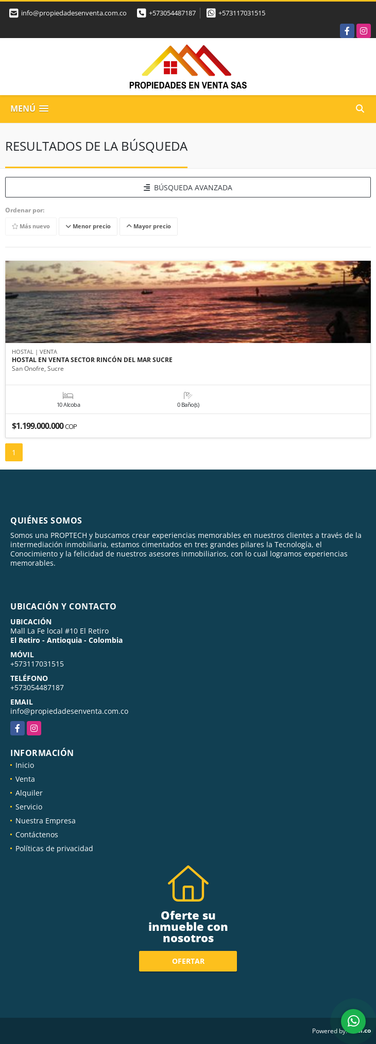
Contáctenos (36, 834)
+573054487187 (172, 12)
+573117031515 (241, 12)
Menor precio (88, 226)
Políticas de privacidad (54, 848)
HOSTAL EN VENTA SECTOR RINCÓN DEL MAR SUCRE (92, 360)
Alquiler (29, 793)
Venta (25, 779)
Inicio (24, 765)
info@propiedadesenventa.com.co (69, 711)
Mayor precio (148, 226)
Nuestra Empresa (45, 820)
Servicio (28, 807)
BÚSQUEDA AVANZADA (188, 187)
